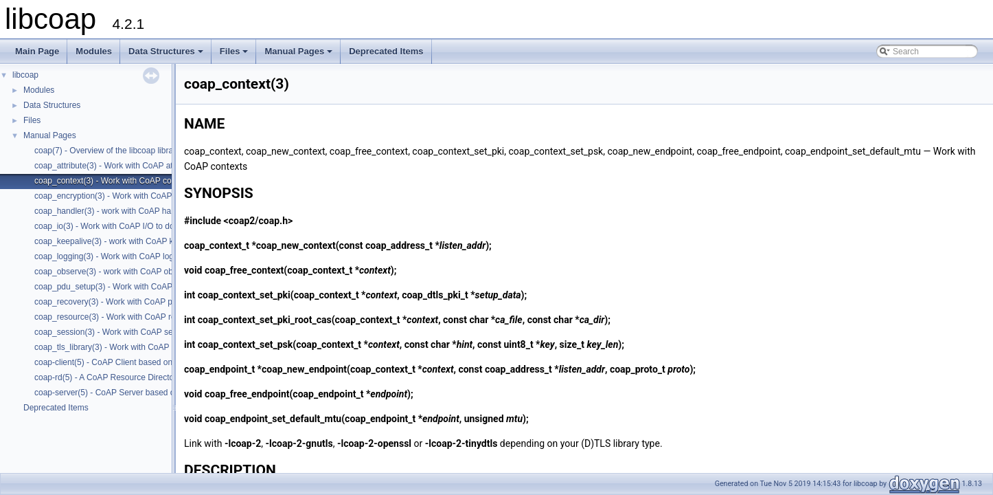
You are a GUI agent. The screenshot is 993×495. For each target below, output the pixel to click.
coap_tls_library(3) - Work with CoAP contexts (118, 347)
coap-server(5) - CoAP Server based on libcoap (121, 392)
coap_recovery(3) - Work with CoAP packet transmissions (139, 302)
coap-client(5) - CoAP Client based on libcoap (117, 362)
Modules (94, 51)
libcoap (25, 75)
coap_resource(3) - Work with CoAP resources (119, 317)
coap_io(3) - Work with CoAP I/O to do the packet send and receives (159, 226)
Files (235, 55)
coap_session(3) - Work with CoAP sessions (115, 332)
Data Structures (166, 55)
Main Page (37, 51)
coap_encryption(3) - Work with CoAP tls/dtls (116, 196)
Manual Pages (299, 55)
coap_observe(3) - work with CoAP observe (113, 271)
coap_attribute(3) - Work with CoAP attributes (117, 165)
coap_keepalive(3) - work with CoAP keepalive (119, 241)
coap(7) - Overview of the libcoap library (107, 150)
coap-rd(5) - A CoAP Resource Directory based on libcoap (139, 377)
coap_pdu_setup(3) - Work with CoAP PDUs (115, 287)
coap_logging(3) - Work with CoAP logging (112, 256)
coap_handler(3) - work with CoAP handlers (114, 211)
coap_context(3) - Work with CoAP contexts (114, 181)
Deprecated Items (386, 51)
